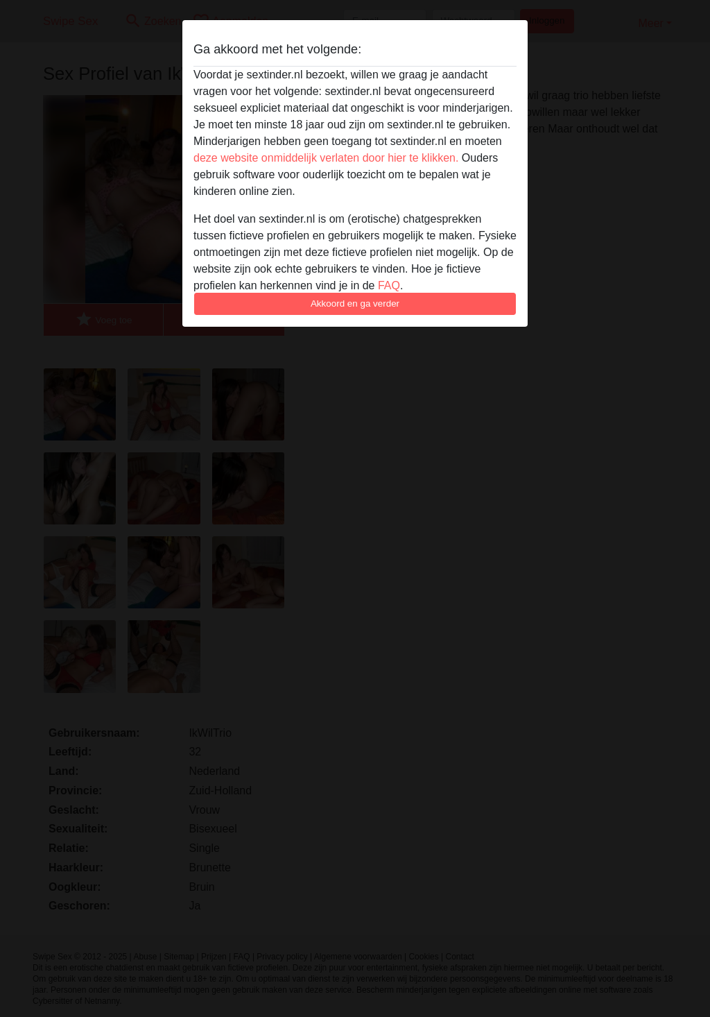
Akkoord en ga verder (355, 303)
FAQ (389, 285)
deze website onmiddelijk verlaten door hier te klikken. (325, 158)
